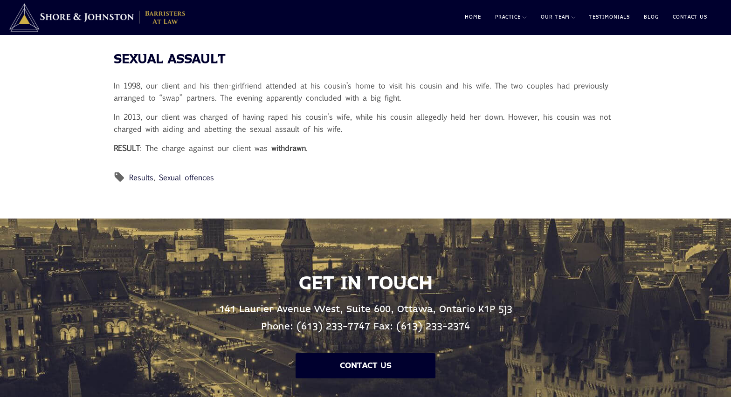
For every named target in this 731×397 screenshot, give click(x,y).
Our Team (558, 17)
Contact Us (690, 17)
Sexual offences (186, 177)
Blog (651, 17)
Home (473, 17)
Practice (510, 17)
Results (141, 177)
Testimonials (609, 17)
